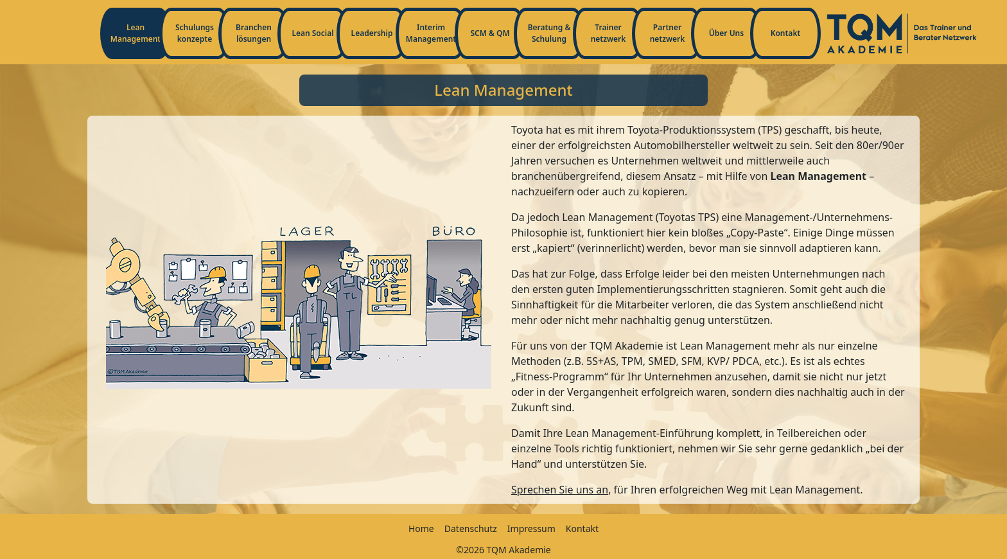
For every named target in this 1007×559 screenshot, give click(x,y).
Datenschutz (470, 528)
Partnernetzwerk (667, 33)
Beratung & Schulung (549, 33)
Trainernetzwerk (608, 33)
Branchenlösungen (254, 33)
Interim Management (431, 33)
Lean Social (312, 33)
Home (421, 528)
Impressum (531, 528)
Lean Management (135, 33)
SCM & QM (489, 33)
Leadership (372, 33)
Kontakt (786, 33)
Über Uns (726, 33)
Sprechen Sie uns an (559, 490)
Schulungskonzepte (194, 33)
